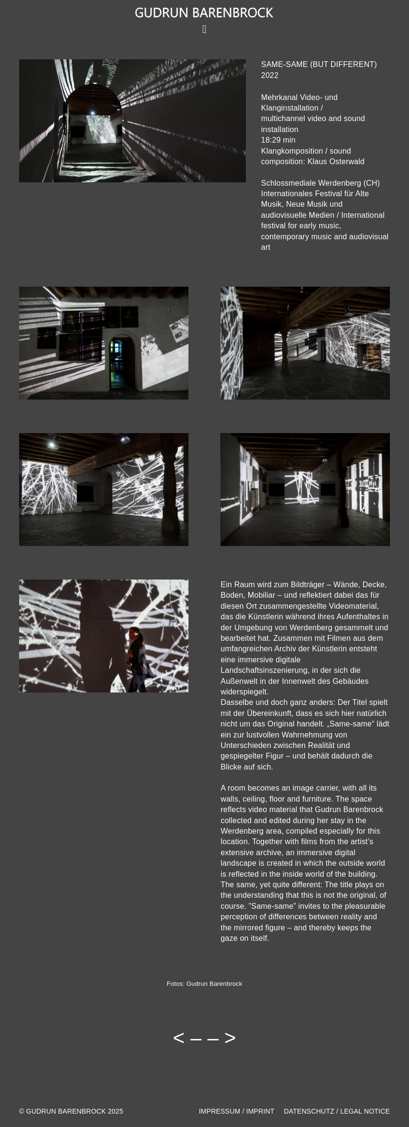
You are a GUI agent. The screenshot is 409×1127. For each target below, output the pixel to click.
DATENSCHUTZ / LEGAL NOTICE (337, 1111)
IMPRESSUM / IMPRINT (237, 1111)
